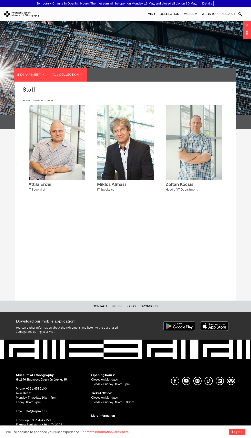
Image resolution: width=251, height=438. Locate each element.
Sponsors (149, 306)
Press (117, 306)
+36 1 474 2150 (40, 420)
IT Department (29, 75)
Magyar (228, 14)
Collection (169, 14)
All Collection (66, 75)
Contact (100, 306)
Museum (190, 14)
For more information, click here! (105, 432)
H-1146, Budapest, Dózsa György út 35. (42, 380)
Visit (151, 14)
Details (207, 3)
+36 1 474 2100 (36, 389)
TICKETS (247, 30)
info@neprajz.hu (36, 411)
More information (103, 416)
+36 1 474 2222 (52, 425)
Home (26, 100)
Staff (49, 100)
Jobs (131, 306)
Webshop (209, 14)
